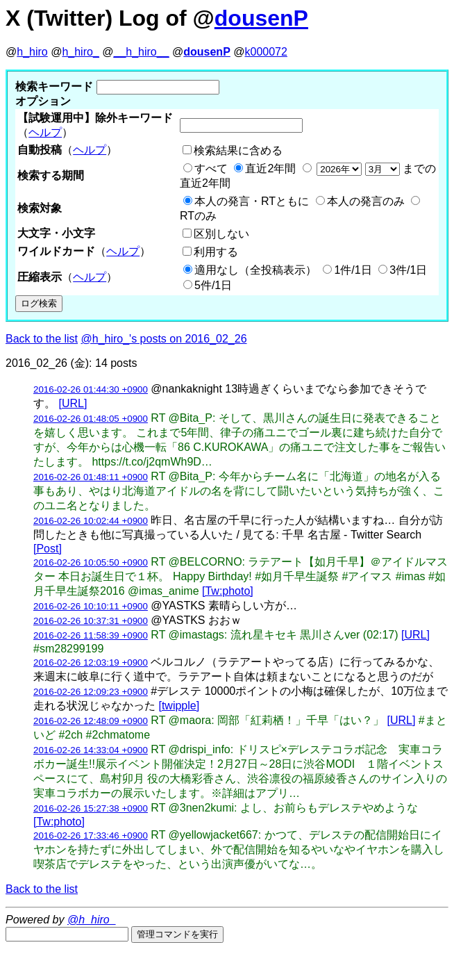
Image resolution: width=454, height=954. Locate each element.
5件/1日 (213, 285)
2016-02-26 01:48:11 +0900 (90, 477)
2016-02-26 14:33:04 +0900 (90, 750)
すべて (211, 168)
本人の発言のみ (366, 201)
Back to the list (42, 339)
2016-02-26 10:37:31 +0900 (90, 621)
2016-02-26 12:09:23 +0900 (90, 691)
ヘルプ (45, 132)
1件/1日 (352, 270)
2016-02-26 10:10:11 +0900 (90, 606)
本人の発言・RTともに (251, 201)
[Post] (47, 548)
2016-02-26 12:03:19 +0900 (90, 662)
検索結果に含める (238, 150)
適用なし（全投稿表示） (255, 270)
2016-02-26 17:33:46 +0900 (90, 835)
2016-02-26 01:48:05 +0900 (90, 418)
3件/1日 (408, 270)
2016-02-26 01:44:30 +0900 (90, 389)
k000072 (266, 52)
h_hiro (32, 52)
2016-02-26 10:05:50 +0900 (90, 562)
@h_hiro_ (91, 920)
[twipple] (178, 706)
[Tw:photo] (227, 591)
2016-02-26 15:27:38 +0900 (90, 808)
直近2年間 (270, 168)
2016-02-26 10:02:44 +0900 (90, 521)
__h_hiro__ (141, 52)
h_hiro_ (80, 52)
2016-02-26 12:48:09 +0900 (90, 721)
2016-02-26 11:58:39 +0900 (90, 635)
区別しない (221, 234)
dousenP (261, 18)
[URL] (72, 403)
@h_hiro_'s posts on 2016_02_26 (164, 339)
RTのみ (198, 216)
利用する (216, 252)
